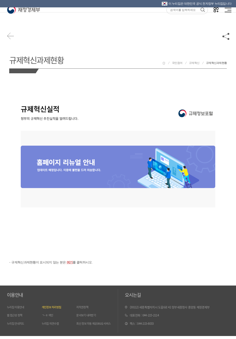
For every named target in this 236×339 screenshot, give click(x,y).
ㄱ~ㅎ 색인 (48, 316)
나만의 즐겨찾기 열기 (215, 18)
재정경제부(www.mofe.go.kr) (23, 18)
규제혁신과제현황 (39, 59)
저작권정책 (82, 308)
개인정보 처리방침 (52, 308)
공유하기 (226, 37)
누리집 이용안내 (16, 308)
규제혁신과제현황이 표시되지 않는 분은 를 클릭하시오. (54, 263)
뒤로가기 (11, 37)
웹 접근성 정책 (15, 316)
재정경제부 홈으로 (163, 63)
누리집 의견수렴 (51, 324)
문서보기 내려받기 (87, 316)
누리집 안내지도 (16, 324)
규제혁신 (194, 63)
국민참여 (177, 63)
